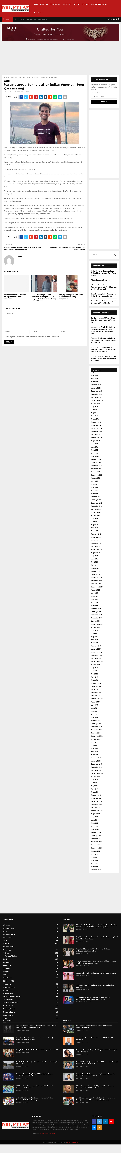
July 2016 (94, 751)
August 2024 (95, 449)
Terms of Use (55, 4)
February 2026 (96, 393)
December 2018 (96, 661)
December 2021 (96, 549)
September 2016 (97, 745)
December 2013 (96, 847)
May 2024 (94, 458)
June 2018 (94, 679)
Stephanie (94, 326)
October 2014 (96, 816)
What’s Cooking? (79, 20)
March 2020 (95, 614)
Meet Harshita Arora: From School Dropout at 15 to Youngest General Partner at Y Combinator (96, 1107)
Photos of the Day (11, 964)
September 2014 (97, 819)
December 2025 (96, 399)
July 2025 (94, 415)
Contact (85, 4)
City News (3, 20)
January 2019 (96, 657)
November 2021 (96, 552)
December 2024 (96, 437)
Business (16, 20)
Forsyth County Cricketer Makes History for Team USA (37, 1058)
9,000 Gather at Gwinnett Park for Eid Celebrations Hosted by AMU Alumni (104, 349)
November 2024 (96, 440)
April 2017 (94, 723)
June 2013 (94, 866)
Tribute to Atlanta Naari (11, 1011)
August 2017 (95, 710)
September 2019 (97, 633)
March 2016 (95, 763)
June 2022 (94, 530)
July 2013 (94, 863)
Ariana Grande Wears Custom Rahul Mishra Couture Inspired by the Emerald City (96, 970)
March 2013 (95, 875)
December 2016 (96, 735)
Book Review (7, 946)
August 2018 (95, 673)
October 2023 (96, 480)
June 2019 (94, 642)
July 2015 (94, 788)
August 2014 (95, 822)
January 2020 (96, 620)
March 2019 (95, 651)
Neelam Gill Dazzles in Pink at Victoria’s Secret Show (96, 981)
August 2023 (95, 486)
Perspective (39, 13)
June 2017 (94, 717)
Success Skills (8, 1002)
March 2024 (95, 465)
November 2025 (96, 403)
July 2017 (94, 713)
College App (87, 20)
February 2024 (96, 468)
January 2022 (96, 546)
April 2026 (94, 387)
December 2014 (96, 810)
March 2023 (95, 502)
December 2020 (96, 586)
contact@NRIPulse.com (47, 1142)
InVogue (58, 20)
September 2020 (97, 595)
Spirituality (6, 999)
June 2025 (94, 418)
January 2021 (96, 583)
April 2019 (94, 648)
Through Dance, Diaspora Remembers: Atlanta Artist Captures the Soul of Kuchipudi (104, 295)
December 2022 (96, 511)
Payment (76, 4)
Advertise (67, 4)
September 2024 (97, 446)
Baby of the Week (8, 937)
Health (44, 20)
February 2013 (96, 878)
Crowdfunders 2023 (99, 4)
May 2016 (94, 757)
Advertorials (7, 933)
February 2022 (96, 542)
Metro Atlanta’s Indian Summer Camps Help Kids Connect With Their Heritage (34, 1107)
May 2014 (94, 832)
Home (36, 4)
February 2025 (96, 431)
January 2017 (96, 732)
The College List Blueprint (100, 288)
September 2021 (97, 558)
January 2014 (96, 844)
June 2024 (94, 455)
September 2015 (97, 782)
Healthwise (6, 971)
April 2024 (94, 462)
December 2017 (96, 698)
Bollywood (104, 20)
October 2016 (96, 741)
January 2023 (96, 508)
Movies (65, 20)
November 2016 (96, 738)
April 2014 (94, 835)
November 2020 (96, 589)
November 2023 (96, 477)
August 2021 (95, 561)
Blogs (5, 940)
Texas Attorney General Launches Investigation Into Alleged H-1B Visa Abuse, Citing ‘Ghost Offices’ (43, 306)
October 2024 (96, 443)
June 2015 (94, 791)
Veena (7, 100)
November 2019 (96, 626)
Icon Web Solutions (72, 1151)
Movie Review (7, 986)
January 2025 (96, 434)
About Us (44, 4)
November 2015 (96, 776)
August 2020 (95, 598)
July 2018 (94, 676)
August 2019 (95, 636)
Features (23, 20)
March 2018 (95, 688)
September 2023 (97, 483)
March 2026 (95, 390)
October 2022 (96, 518)
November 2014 (96, 813)
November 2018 (96, 664)
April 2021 (94, 573)
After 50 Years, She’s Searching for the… (33, 27)
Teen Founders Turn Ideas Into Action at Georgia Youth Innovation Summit (35, 1047)
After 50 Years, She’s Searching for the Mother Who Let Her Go (103, 329)
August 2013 (95, 860)
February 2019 (96, 654)
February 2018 (96, 692)
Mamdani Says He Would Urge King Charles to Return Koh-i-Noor (103, 367)
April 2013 (94, 872)
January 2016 (96, 769)
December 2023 (96, 474)
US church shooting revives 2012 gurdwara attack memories (15, 305)
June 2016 (94, 754)
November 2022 (96, 514)
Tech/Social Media (95, 20)
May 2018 (94, 682)
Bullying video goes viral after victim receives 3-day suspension (71, 305)
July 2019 (94, 639)
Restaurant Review (112, 20)
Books (38, 20)
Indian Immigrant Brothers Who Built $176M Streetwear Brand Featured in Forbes (93, 1006)
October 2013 (96, 853)
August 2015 (95, 785)
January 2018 (96, 695)
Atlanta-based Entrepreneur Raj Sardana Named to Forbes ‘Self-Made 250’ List (96, 1083)
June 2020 (94, 605)
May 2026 (94, 384)
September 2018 (97, 670)
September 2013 (97, 856)
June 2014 (94, 828)
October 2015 (96, 779)
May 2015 (94, 794)
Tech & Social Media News (12, 1005)
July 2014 (94, 825)
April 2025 (94, 424)
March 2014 (95, 838)
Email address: (96, 101)
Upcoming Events (9, 1017)
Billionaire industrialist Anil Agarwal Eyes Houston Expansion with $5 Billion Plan (95, 1095)
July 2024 (94, 452)
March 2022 (95, 539)
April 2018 (94, 685)
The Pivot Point (72, 20)
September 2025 (97, 409)
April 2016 (94, 760)
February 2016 (96, 766)
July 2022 (94, 527)
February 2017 (96, 729)
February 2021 (96, 580)
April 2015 (94, 797)
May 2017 (94, 720)
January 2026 (96, 396)
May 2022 (94, 533)
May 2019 (94, 645)
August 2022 (95, 524)
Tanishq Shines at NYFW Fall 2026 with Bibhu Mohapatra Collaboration (93, 958)
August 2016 (95, 748)
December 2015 (96, 772)
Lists (4, 983)
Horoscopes (7, 974)
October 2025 (96, 406)
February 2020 (96, 617)
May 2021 (94, 570)
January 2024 (96, 471)
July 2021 (94, 564)
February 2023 (96, 505)
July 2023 (94, 490)
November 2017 (96, 701)
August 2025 (95, 412)
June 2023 (94, 493)
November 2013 (96, 850)
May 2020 (94, 608)
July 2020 (94, 601)
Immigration (50, 20)
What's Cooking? (8, 1024)
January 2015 (96, 807)
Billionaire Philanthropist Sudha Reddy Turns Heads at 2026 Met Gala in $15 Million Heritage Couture (96, 934)
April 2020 (94, 611)
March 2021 (95, 577)
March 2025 (95, 427)
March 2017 (95, 726)
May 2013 (94, 869)
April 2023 (94, 499)
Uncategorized (8, 1014)
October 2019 (96, 629)
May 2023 (94, 496)
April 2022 (94, 536)
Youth (5, 1027)
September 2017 (97, 707)
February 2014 (96, 841)
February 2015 (96, 804)
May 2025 (94, 421)
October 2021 (96, 555)
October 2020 (96, 592)
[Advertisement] (60, 66)
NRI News (9, 20)
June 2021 (94, 567)
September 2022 (97, 521)
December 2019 (96, 623)
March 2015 (95, 800)
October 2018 (96, 667)
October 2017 (96, 704)
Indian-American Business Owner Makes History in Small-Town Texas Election (104, 282)
